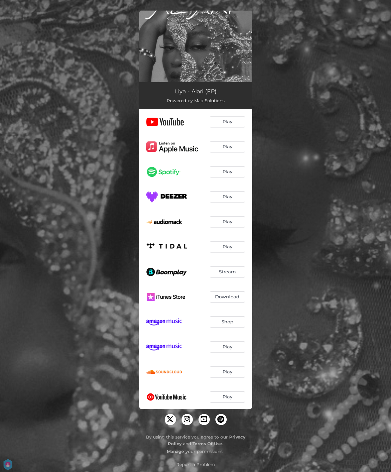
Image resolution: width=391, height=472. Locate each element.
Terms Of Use (207, 443)
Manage (175, 451)
